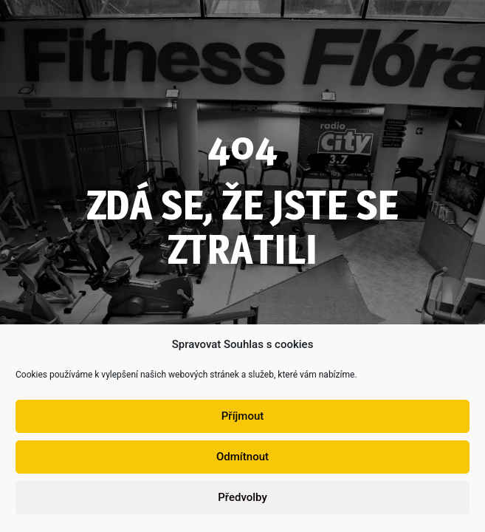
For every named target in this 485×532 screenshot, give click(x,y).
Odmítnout (242, 461)
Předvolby (242, 501)
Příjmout (242, 420)
